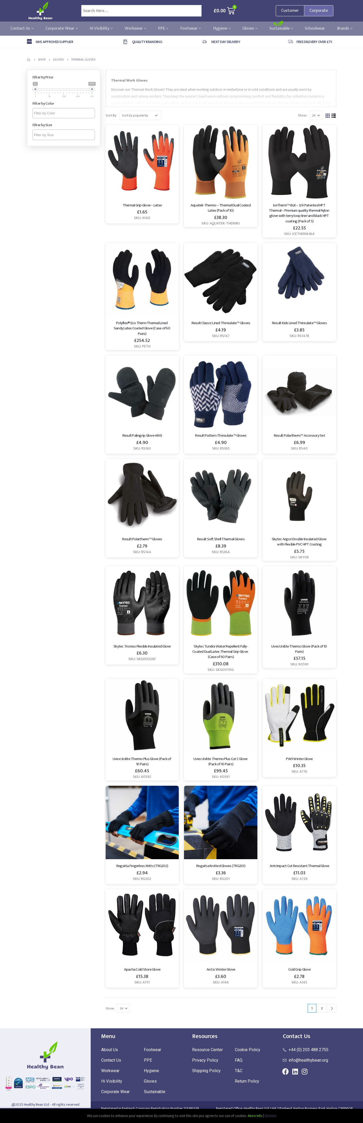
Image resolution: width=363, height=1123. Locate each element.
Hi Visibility (101, 28)
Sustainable (281, 28)
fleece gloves (289, 103)
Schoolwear (315, 28)
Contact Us (22, 28)
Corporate (319, 10)
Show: (302, 115)
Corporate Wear (62, 28)
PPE (163, 28)
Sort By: (111, 115)
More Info (255, 1116)
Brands (345, 28)
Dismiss (270, 1116)
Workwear (135, 28)
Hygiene (222, 28)
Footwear (190, 28)
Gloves (249, 28)
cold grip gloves (263, 103)
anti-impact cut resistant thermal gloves (215, 103)
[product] (142, 162)
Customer (290, 10)
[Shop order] (140, 115)
